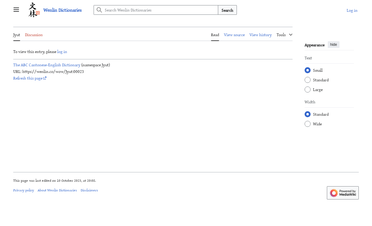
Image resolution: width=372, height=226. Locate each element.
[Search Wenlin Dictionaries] (156, 10)
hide (333, 44)
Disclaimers (89, 190)
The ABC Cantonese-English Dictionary (46, 64)
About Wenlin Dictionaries (57, 190)
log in (62, 51)
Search (227, 10)
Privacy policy (23, 190)
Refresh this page (27, 78)
